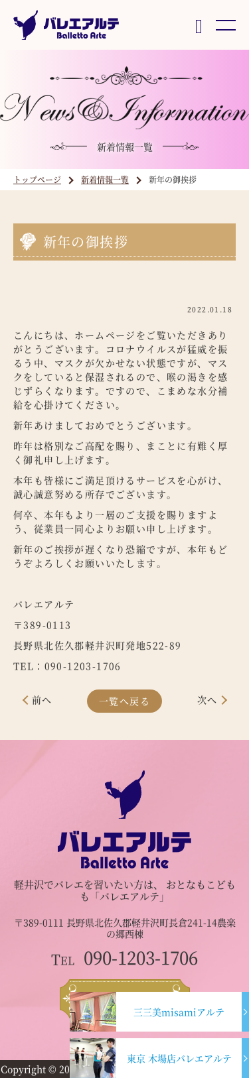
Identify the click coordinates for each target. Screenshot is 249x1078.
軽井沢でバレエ (49, 884)
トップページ (37, 179)
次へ (207, 699)
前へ (42, 699)
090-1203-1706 (124, 957)
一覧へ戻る (124, 700)
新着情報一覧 (105, 179)
